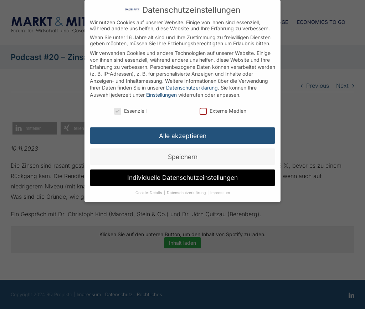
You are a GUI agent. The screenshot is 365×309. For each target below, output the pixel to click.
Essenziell (130, 106)
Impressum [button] (220, 188)
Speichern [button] (182, 152)
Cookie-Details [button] (149, 188)
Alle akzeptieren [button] (182, 131)
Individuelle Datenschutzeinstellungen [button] (182, 173)
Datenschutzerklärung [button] (187, 188)
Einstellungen (161, 90)
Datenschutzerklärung (192, 83)
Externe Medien (223, 106)
